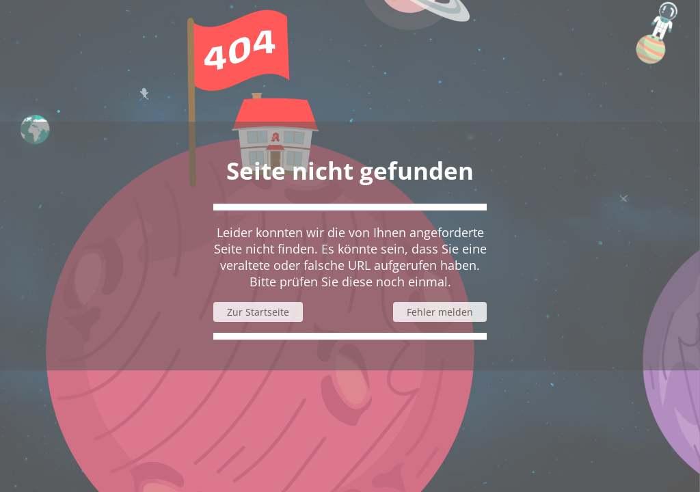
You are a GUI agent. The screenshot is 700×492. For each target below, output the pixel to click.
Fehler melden (440, 311)
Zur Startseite (258, 311)
